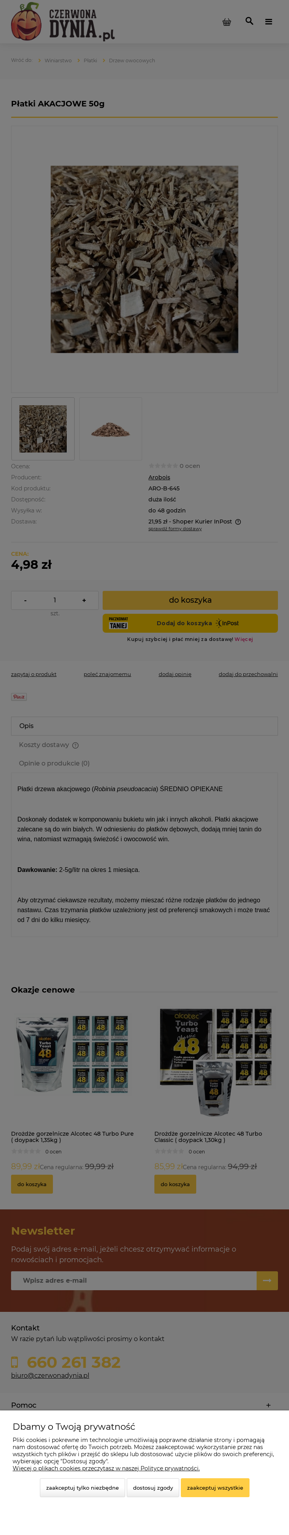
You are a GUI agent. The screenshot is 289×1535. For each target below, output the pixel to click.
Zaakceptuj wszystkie (215, 1488)
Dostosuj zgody (153, 1488)
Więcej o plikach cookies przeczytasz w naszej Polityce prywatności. (106, 1468)
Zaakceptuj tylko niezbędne (82, 1488)
